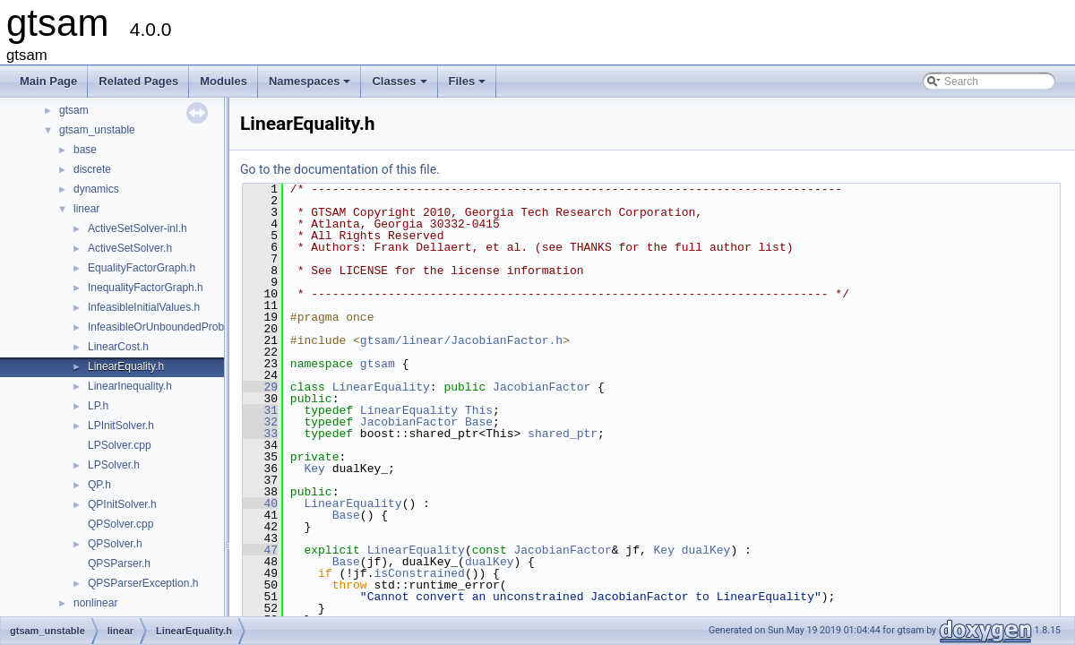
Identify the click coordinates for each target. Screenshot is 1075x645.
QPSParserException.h (143, 583)
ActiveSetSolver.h (130, 248)
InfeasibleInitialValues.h (144, 307)
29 (260, 387)
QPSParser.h (119, 563)
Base (479, 422)
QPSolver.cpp (120, 524)
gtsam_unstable (97, 130)
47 (260, 550)
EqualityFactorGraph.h (141, 268)
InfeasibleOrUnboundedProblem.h (169, 327)
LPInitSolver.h (121, 425)
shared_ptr (563, 434)
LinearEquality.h (126, 366)
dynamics (96, 189)
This (479, 410)
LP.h (98, 406)
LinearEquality (381, 387)
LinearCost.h (118, 346)
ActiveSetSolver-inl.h (137, 228)
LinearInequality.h (130, 386)
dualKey (706, 550)
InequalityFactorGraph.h (145, 287)
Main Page (48, 81)
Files (469, 86)
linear (86, 208)
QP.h (99, 484)
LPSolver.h (114, 465)
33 (260, 434)
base (85, 149)
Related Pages (138, 81)
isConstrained (419, 573)
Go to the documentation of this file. (340, 169)
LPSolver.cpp (119, 445)
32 (260, 422)
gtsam (74, 110)
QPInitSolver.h (122, 504)
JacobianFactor (541, 387)
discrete (92, 169)
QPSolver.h (115, 544)
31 (260, 410)
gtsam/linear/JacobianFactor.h (461, 340)
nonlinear (95, 603)
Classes (400, 86)
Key (314, 468)
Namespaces (311, 86)
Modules (223, 81)
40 (260, 503)
